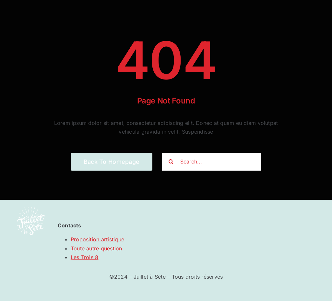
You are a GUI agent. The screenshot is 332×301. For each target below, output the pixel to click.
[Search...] (211, 162)
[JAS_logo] (31, 202)
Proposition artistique (97, 239)
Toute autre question (96, 248)
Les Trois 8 (85, 257)
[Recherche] (171, 162)
